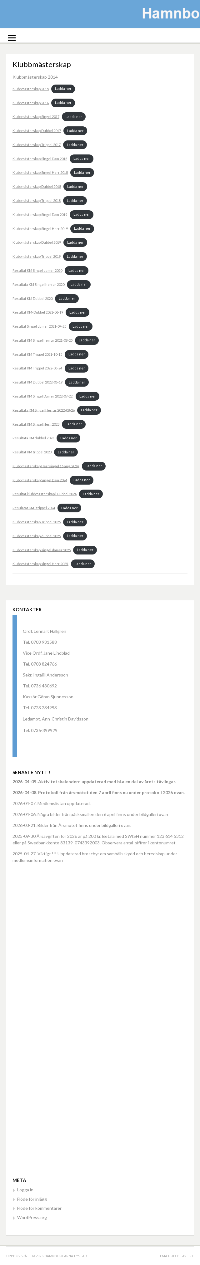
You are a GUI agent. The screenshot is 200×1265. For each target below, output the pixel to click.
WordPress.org (32, 1217)
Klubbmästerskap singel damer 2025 (41, 550)
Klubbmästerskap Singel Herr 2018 (40, 172)
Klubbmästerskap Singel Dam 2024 (39, 480)
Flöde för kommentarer (39, 1208)
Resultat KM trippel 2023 (32, 452)
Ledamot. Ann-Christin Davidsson (55, 718)
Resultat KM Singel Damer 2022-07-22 (42, 396)
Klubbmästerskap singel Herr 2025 (40, 564)
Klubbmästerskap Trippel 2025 (36, 522)
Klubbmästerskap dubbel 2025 (36, 536)
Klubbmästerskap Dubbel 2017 (36, 131)
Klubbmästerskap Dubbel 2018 (36, 186)
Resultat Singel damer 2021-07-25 (39, 326)
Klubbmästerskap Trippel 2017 (36, 145)
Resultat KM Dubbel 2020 (32, 298)
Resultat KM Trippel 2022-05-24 (37, 368)
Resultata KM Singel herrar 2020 (38, 284)
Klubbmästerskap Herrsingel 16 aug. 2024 (45, 466)
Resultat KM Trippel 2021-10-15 (37, 354)
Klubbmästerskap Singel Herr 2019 (40, 228)
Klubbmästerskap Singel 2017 (35, 117)
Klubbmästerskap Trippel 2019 (36, 256)
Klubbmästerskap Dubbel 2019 (36, 242)
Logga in (25, 1189)
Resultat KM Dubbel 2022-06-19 (37, 382)
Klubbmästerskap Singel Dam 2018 (39, 158)
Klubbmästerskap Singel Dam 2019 (39, 214)
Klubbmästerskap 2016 (30, 102)
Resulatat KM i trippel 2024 (33, 508)
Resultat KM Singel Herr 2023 (35, 424)
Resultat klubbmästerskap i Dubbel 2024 (44, 494)
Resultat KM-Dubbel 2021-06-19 (37, 312)
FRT (191, 1255)
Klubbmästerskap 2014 (35, 77)
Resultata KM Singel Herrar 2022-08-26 (43, 410)
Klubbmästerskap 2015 (30, 88)
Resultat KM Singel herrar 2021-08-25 (42, 340)
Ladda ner (63, 88)
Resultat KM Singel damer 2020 (37, 270)
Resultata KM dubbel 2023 (33, 438)
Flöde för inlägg (32, 1199)
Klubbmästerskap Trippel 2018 (36, 200)
